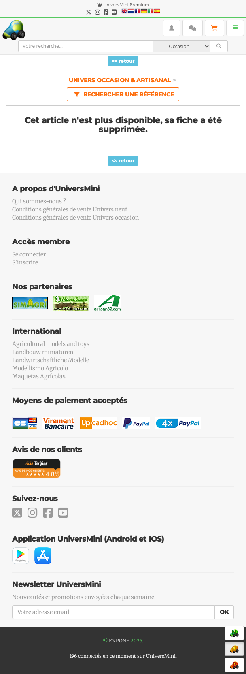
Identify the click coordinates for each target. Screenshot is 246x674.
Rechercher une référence (123, 94)
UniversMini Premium (126, 5)
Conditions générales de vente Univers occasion (75, 217)
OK (224, 612)
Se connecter (29, 254)
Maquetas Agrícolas (39, 376)
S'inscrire (25, 262)
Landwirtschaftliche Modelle (50, 360)
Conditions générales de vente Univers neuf (69, 209)
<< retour (123, 61)
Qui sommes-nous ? (39, 201)
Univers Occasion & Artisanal (120, 80)
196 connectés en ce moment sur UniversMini (123, 656)
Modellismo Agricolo (40, 368)
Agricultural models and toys (50, 344)
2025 (136, 641)
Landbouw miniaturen (42, 352)
